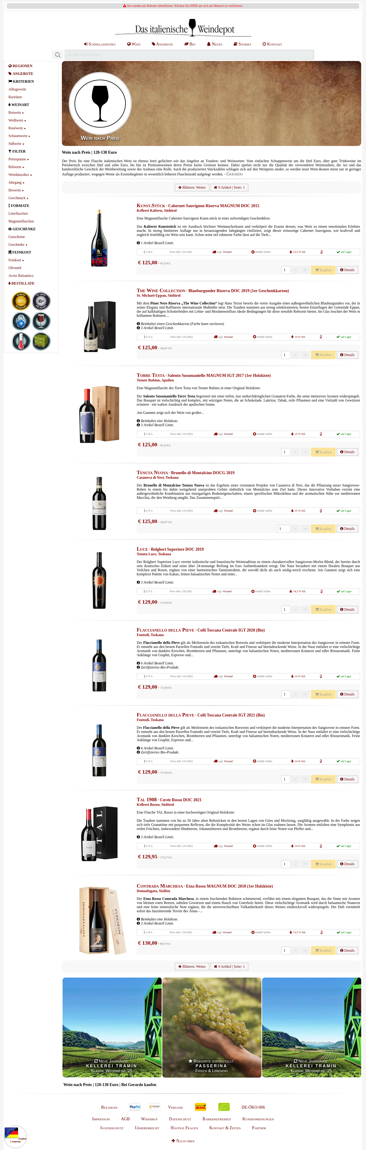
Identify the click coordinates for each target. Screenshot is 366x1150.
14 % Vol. (300, 336)
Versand (227, 252)
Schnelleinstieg (100, 44)
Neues (214, 44)
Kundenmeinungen (258, 1119)
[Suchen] (58, 55)
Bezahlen (109, 1107)
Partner (259, 1128)
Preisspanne (17, 159)
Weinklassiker (18, 175)
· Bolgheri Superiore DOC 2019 (170, 549)
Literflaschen (18, 213)
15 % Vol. (300, 434)
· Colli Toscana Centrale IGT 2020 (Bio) (201, 630)
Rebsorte (14, 167)
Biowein (14, 190)
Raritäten (15, 97)
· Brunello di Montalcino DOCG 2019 (185, 473)
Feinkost (14, 260)
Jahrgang (14, 182)
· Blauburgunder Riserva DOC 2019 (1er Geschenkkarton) (213, 290)
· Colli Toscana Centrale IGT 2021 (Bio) (201, 715)
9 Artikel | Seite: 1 (229, 187)
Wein (133, 44)
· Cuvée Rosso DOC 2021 (169, 800)
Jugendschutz (112, 1128)
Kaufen (323, 270)
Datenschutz (180, 1119)
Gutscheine (16, 237)
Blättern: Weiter (192, 187)
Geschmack (17, 198)
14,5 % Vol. (299, 591)
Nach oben (183, 1141)
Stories (242, 44)
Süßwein (14, 143)
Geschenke (16, 244)
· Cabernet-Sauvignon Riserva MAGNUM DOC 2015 (198, 206)
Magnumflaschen (21, 221)
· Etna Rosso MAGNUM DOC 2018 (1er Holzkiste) (205, 886)
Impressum (101, 1119)
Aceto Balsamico (21, 276)
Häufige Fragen (184, 1128)
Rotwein (14, 112)
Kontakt (272, 44)
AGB (125, 1119)
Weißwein (15, 120)
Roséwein (15, 128)
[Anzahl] (285, 270)
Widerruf (149, 1119)
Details (347, 270)
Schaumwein (17, 136)
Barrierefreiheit (217, 1119)
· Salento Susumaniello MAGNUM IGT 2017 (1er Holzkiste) (204, 375)
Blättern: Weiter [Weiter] (192, 966)
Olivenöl (14, 268)
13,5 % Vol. (299, 252)
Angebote (162, 44)
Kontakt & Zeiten (225, 1128)
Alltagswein (17, 89)
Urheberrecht (147, 1128)
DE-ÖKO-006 (253, 1107)
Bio (189, 44)
